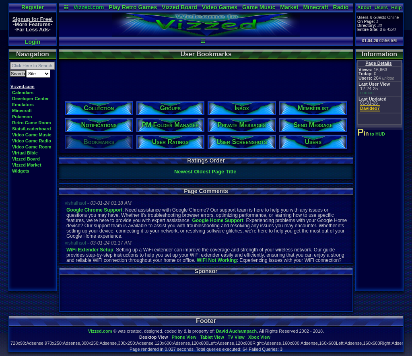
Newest (183, 172)
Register (32, 7)
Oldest (202, 172)
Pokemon (22, 116)
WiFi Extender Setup (89, 250)
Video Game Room (32, 146)
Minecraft (315, 7)
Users (381, 7)
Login (32, 42)
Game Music (258, 7)
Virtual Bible (25, 152)
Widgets (20, 171)
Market (289, 7)
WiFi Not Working (217, 260)
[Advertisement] (205, 78)
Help (396, 7)
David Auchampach (236, 331)
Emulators (23, 104)
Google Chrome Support (94, 210)
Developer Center (30, 98)
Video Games (219, 7)
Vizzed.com (88, 7)
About (364, 7)
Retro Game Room (31, 122)
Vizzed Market (26, 165)
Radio (341, 7)
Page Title (224, 172)
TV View (236, 337)
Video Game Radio (31, 140)
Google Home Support (217, 220)
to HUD (372, 134)
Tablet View (212, 337)
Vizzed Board (179, 7)
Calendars (22, 92)
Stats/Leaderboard (31, 128)
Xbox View (259, 337)
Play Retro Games (133, 7)
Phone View (183, 337)
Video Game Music (32, 134)
